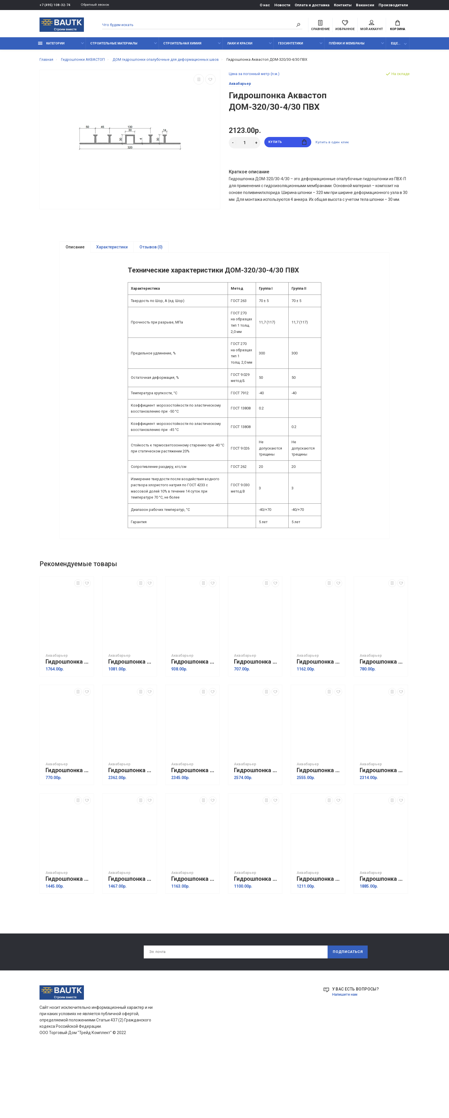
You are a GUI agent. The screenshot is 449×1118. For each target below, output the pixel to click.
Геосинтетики (290, 46)
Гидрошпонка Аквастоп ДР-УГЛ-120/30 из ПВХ (319, 940)
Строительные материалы (113, 46)
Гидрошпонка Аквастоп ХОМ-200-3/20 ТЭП (68, 831)
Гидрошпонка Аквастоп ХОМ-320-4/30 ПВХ (68, 723)
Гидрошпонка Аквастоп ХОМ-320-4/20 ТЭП (319, 723)
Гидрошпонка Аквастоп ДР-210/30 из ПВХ (193, 940)
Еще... (395, 46)
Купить (287, 146)
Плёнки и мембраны (347, 46)
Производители (393, 5)
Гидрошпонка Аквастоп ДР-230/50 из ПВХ (130, 940)
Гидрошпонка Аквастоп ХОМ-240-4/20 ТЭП (382, 723)
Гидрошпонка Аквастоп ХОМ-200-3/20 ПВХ (256, 723)
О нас (265, 5)
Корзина (397, 26)
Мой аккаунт (371, 26)
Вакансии (365, 5)
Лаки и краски (239, 46)
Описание (75, 250)
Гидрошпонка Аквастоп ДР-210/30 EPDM (256, 940)
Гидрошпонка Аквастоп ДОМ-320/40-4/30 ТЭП (319, 831)
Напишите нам (346, 1057)
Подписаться (347, 1014)
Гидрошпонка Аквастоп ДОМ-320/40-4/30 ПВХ (193, 831)
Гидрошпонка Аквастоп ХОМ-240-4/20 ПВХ (193, 723)
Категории (51, 46)
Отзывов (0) (151, 250)
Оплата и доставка (312, 5)
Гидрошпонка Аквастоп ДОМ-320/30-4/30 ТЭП (382, 831)
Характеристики (112, 250)
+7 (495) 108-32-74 (55, 5)
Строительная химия (182, 46)
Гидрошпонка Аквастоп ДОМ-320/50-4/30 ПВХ (130, 831)
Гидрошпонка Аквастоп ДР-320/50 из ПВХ (382, 940)
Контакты (343, 5)
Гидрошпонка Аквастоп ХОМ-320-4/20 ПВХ (130, 723)
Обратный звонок (98, 5)
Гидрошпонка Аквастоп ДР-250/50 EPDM (68, 940)
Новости (282, 5)
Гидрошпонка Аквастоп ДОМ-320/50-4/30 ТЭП (256, 831)
